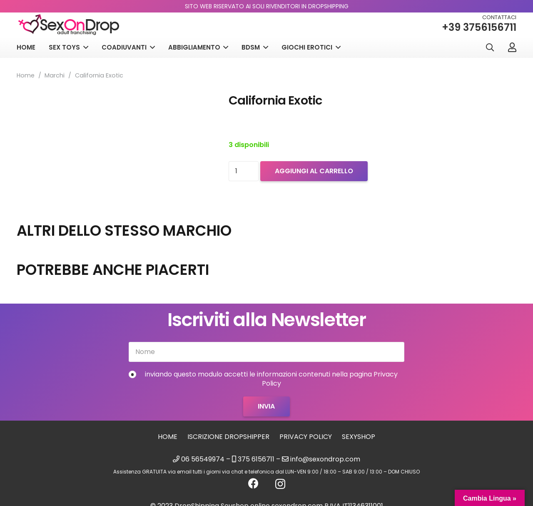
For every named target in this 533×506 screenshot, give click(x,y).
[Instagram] (280, 484)
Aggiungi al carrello (314, 171)
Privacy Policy (305, 436)
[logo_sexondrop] (69, 25)
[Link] (512, 47)
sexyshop (358, 436)
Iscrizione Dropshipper (228, 436)
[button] (489, 47)
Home (26, 75)
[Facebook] (253, 483)
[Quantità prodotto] (244, 171)
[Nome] (266, 352)
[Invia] (266, 406)
